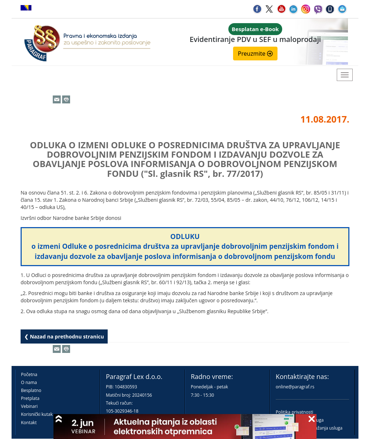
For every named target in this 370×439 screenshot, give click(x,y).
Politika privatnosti (294, 412)
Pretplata (30, 398)
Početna (29, 374)
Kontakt (28, 422)
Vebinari (29, 406)
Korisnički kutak (37, 414)
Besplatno (31, 390)
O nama (29, 382)
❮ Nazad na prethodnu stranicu (64, 336)
